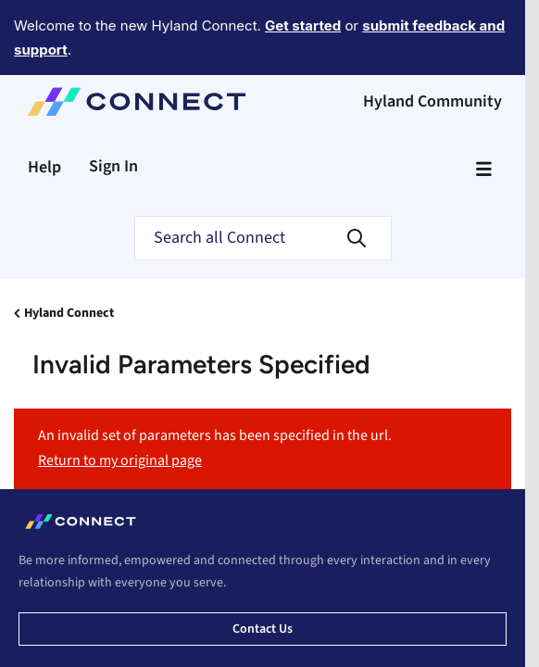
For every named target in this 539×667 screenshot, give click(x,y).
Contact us (262, 578)
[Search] (263, 187)
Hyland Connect (69, 262)
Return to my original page (120, 409)
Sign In (113, 115)
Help (44, 116)
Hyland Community (432, 50)
